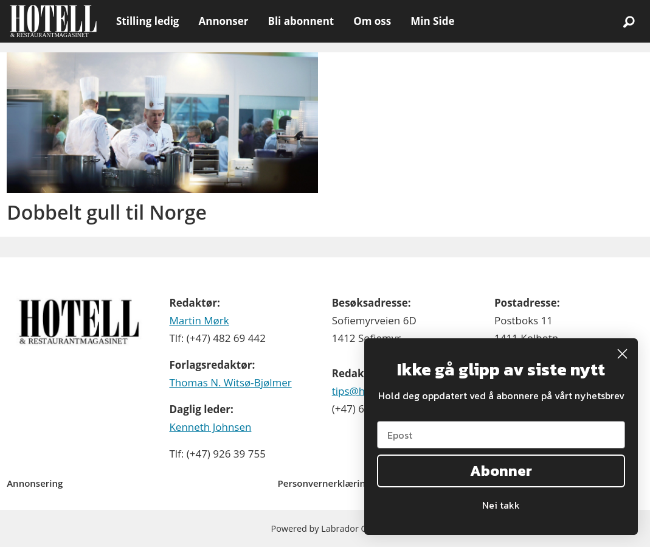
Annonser (223, 21)
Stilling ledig (147, 21)
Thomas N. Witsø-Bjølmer (230, 382)
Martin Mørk (199, 320)
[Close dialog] (622, 353)
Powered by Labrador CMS (325, 528)
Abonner (501, 470)
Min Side (432, 21)
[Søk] (628, 21)
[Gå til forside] (53, 21)
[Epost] (501, 434)
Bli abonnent (301, 21)
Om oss (372, 21)
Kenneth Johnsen (210, 427)
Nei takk (501, 505)
